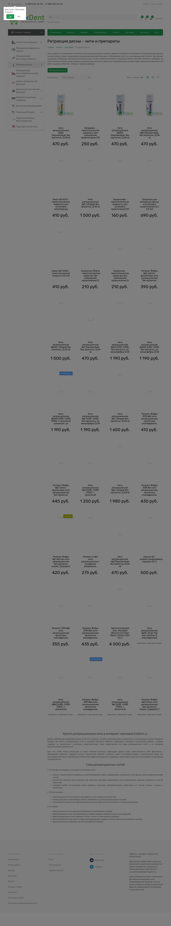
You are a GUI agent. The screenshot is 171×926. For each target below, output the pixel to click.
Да (10, 16)
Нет (19, 16)
